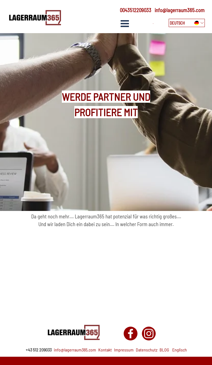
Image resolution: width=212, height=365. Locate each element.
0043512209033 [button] (135, 10)
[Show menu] (124, 23)
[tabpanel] (134, 10)
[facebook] (130, 333)
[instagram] (149, 333)
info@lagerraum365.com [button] (180, 10)
